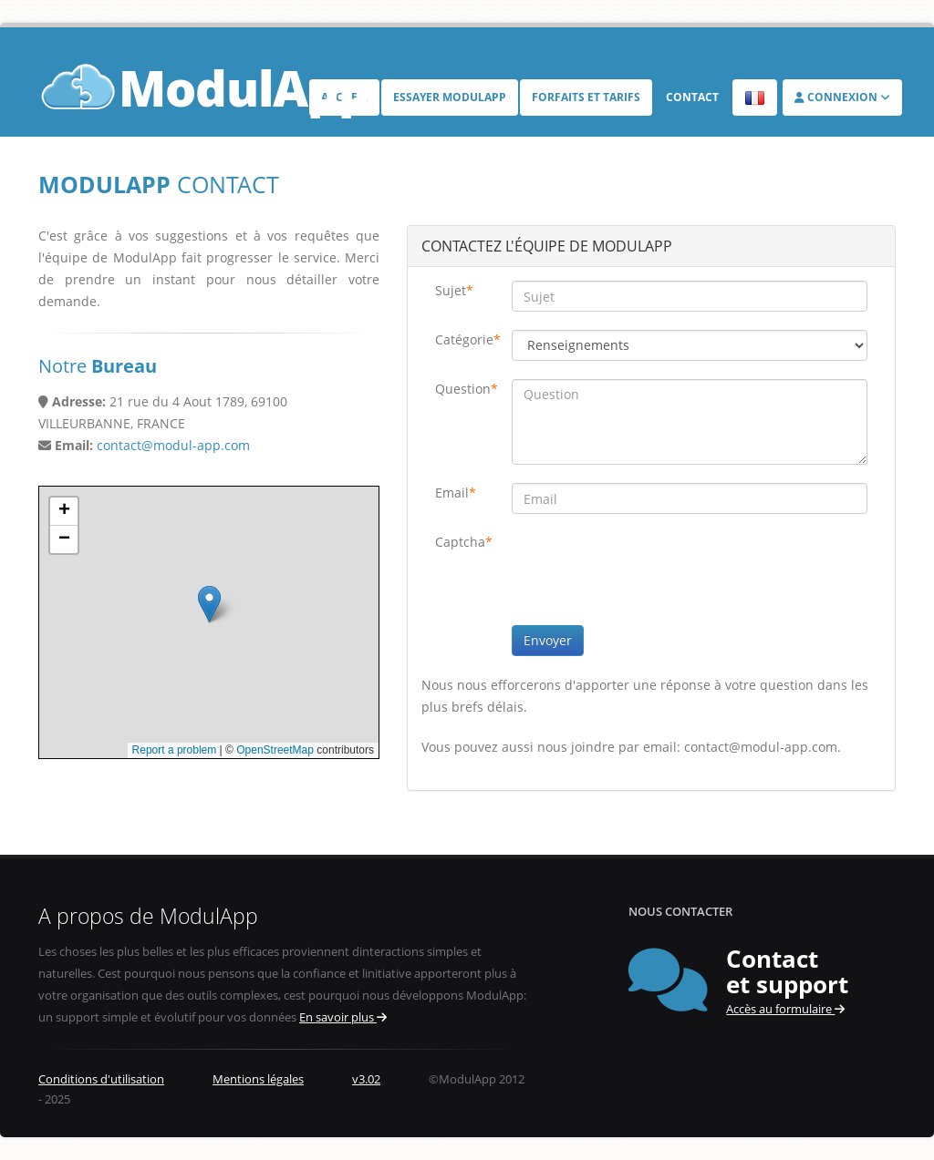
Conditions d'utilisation (101, 1079)
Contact (692, 97)
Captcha (464, 541)
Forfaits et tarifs (586, 97)
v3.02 (366, 1079)
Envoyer (548, 640)
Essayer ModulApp (449, 97)
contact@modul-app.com (173, 445)
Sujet (454, 290)
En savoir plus (343, 1017)
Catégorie (466, 339)
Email (455, 492)
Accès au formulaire (785, 1009)
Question (466, 388)
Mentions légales (258, 1079)
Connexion (842, 97)
